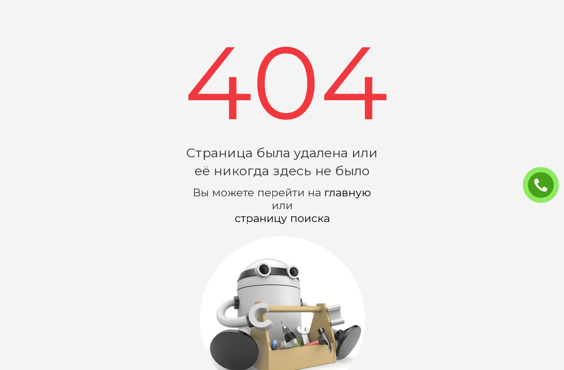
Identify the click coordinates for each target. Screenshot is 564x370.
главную (347, 192)
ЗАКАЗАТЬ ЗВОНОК (545, 185)
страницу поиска (282, 218)
